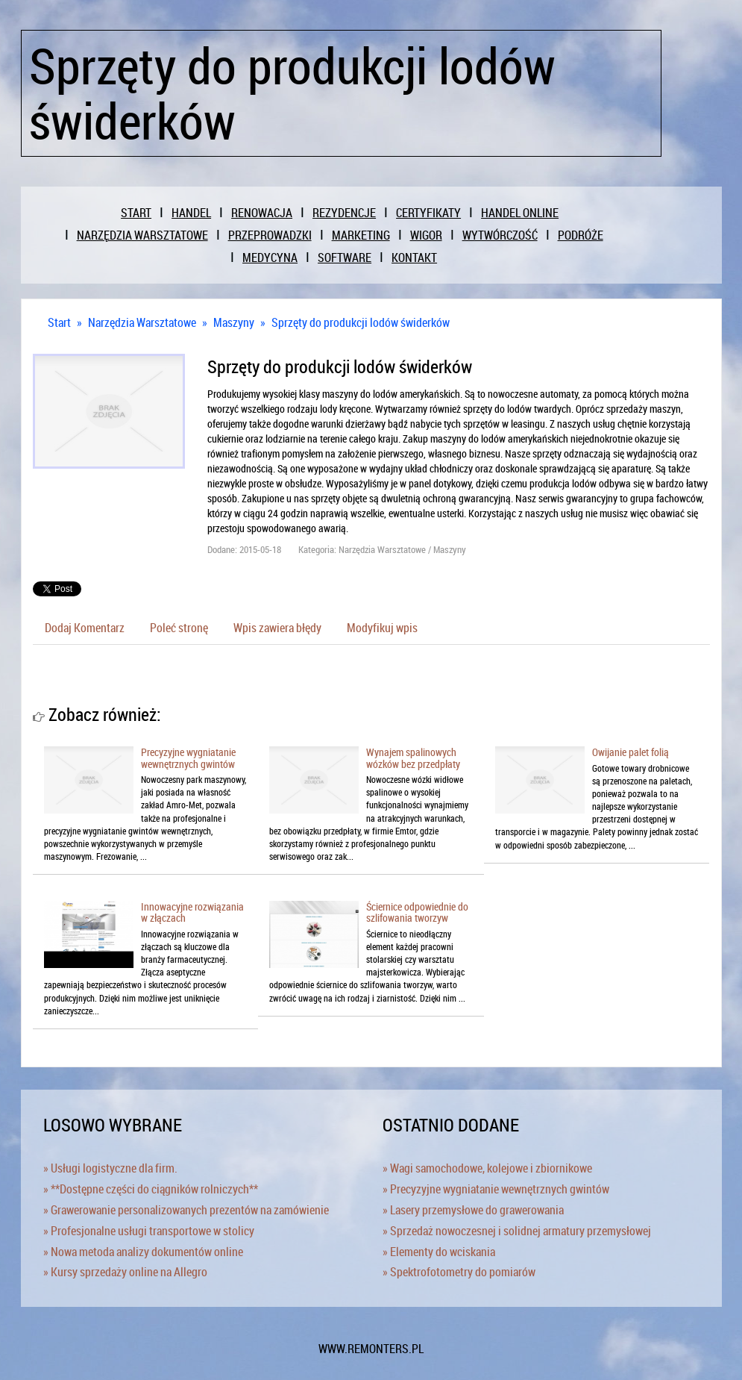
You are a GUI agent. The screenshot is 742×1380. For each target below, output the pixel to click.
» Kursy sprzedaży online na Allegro (125, 1272)
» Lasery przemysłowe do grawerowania (473, 1210)
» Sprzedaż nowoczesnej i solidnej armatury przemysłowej (517, 1231)
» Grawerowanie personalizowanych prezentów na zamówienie (186, 1210)
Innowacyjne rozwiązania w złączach (192, 912)
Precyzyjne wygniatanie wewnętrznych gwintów (188, 757)
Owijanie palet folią (630, 752)
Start (59, 322)
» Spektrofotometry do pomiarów (459, 1272)
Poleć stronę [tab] (179, 627)
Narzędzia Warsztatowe (142, 322)
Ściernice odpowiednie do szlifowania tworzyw (417, 912)
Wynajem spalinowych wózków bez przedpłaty (413, 757)
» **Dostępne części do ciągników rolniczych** (150, 1189)
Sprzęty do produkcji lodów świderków (360, 322)
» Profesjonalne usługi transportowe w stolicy (148, 1231)
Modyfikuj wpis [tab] (382, 627)
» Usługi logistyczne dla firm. (110, 1168)
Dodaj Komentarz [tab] (85, 627)
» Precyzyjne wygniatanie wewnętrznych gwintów (496, 1189)
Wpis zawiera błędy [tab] (277, 627)
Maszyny (233, 322)
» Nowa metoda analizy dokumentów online (143, 1251)
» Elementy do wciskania (439, 1251)
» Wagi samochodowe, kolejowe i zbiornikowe (487, 1168)
